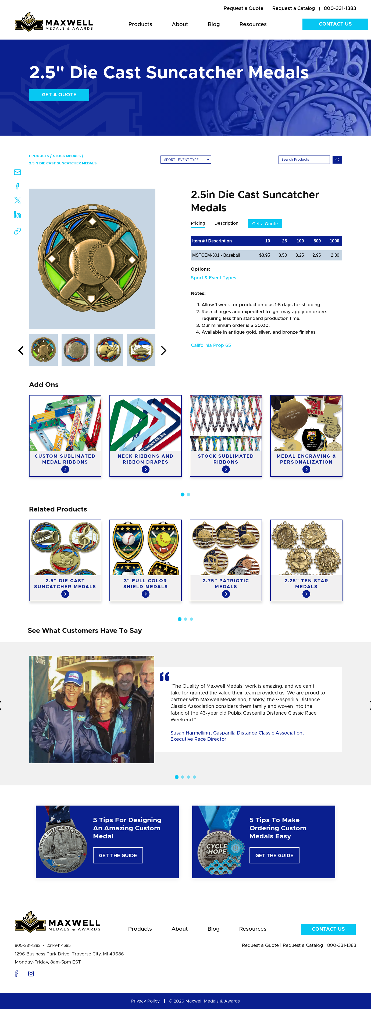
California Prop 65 (211, 345)
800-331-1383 (28, 946)
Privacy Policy (145, 1001)
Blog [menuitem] (214, 24)
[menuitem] (243, 9)
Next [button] (163, 351)
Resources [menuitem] (253, 24)
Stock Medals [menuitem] (67, 156)
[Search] (304, 160)
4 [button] (194, 777)
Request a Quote (260, 945)
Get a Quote (59, 95)
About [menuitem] (180, 24)
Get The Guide (118, 855)
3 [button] (191, 619)
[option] (92, 259)
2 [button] (188, 494)
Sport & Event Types (213, 278)
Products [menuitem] (140, 24)
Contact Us (335, 24)
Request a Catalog (303, 945)
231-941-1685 (59, 946)
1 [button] (182, 494)
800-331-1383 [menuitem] (340, 8)
